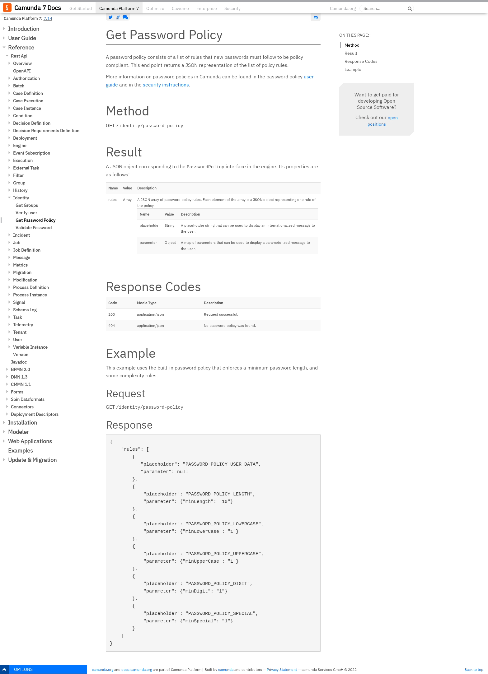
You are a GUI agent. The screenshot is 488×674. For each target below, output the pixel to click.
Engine (19, 145)
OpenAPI (22, 71)
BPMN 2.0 (20, 369)
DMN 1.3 (19, 377)
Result (351, 53)
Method (352, 45)
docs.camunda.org (136, 669)
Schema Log (24, 310)
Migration (22, 272)
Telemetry (23, 325)
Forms (17, 392)
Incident (21, 235)
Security (232, 8)
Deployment (25, 138)
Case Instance (27, 108)
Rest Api (19, 56)
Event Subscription (31, 153)
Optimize (155, 8)
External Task (26, 168)
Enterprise (206, 8)
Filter (18, 175)
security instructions (166, 84)
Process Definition (31, 287)
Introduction (23, 28)
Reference (21, 47)
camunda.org (102, 669)
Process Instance (30, 295)
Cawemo (180, 8)
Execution (23, 160)
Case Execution (28, 101)
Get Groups (27, 205)
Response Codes (361, 61)
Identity (21, 198)
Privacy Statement (282, 669)
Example (353, 69)
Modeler (18, 431)
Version (20, 354)
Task (17, 317)
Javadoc (19, 362)
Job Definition (26, 250)
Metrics (20, 265)
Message (21, 257)
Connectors (22, 407)
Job (16, 242)
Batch (18, 86)
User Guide (22, 38)
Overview (22, 63)
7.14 (48, 18)
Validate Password (34, 227)
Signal (19, 302)
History (20, 190)
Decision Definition (31, 123)
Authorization (26, 78)
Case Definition (28, 93)
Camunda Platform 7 (119, 8)
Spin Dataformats (28, 399)
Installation (22, 422)
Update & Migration (32, 459)
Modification (25, 280)
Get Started (80, 8)
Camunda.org (343, 8)
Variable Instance (30, 347)
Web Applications (30, 441)
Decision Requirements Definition (46, 130)
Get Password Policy (35, 220)
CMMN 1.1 (21, 384)
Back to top (473, 669)
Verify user (26, 213)
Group (19, 183)
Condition (22, 116)
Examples (20, 450)
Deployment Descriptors (35, 414)
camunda (225, 669)
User (17, 339)
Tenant (19, 332)
